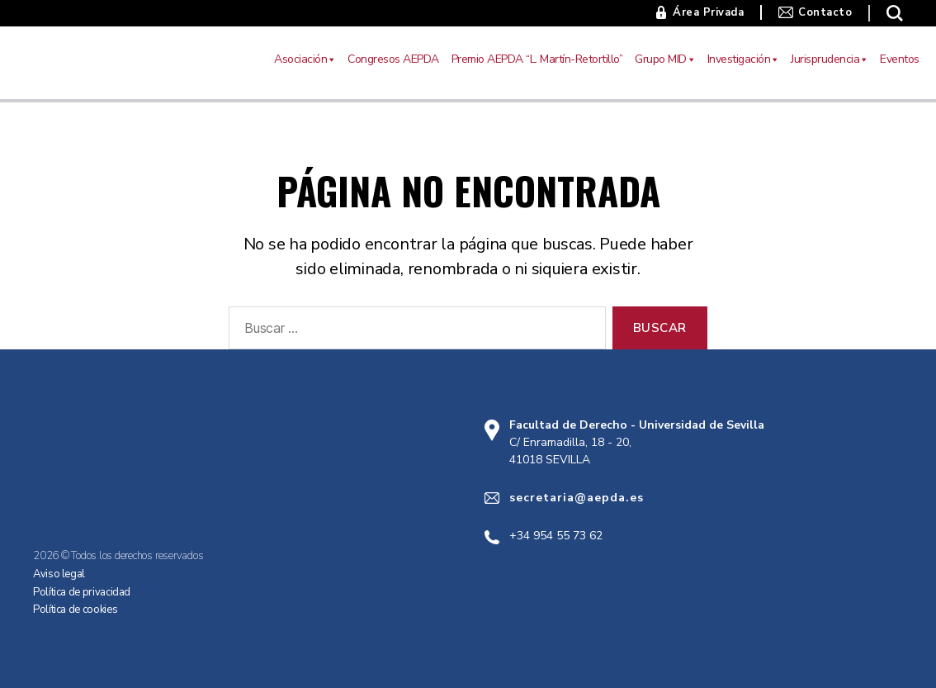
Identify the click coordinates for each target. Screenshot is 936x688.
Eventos (899, 59)
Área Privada (708, 12)
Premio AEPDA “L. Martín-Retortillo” (537, 59)
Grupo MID (665, 59)
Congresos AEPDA (393, 59)
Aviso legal (59, 574)
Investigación (743, 59)
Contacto (825, 12)
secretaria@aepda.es (576, 497)
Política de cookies (75, 609)
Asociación (304, 59)
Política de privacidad (81, 592)
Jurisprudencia (829, 59)
